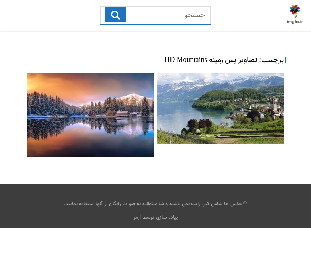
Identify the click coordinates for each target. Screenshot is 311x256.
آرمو (137, 217)
